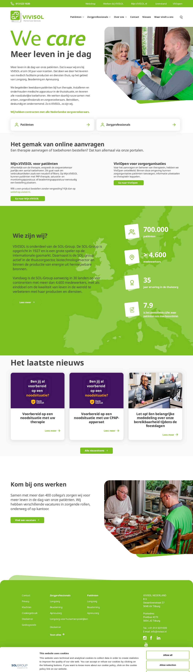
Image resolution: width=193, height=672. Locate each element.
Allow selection (168, 642)
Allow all (167, 632)
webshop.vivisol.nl (20, 192)
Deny (168, 652)
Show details (156, 666)
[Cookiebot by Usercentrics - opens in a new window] (19, 666)
